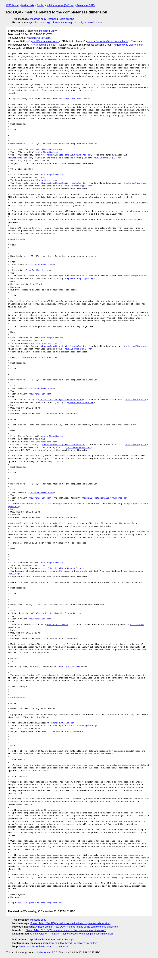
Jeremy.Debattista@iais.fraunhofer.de (107, 41)
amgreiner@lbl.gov (45, 31)
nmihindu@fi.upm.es (44, 44)
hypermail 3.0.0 (48, 952)
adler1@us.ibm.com (39, 37)
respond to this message (41, 939)
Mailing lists (27, 5)
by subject (79, 943)
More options (67, 19)
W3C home (12, 5)
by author (91, 943)
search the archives (57, 946)
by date (55, 943)
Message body (38, 19)
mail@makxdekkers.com (45, 41)
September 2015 (85, 5)
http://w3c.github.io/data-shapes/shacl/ (38, 903)
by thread (66, 943)
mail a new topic (65, 939)
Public (40, 5)
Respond (53, 19)
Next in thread (95, 22)
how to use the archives (32, 946)
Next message (43, 22)
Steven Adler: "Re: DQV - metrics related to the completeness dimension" (70, 923)
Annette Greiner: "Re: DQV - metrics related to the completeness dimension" (77, 926)
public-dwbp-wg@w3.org (59, 5)
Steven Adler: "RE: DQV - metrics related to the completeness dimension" (65, 930)
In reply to (80, 22)
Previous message (63, 22)
